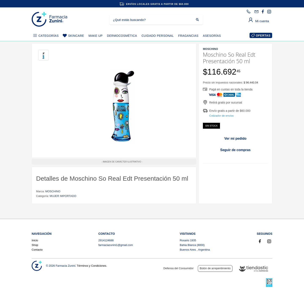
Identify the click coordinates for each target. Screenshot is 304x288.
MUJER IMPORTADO (63, 196)
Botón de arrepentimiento (215, 268)
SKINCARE (76, 35)
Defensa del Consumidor (178, 268)
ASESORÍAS (212, 35)
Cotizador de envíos (221, 115)
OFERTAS (263, 35)
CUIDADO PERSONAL (157, 35)
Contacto (37, 249)
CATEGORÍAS (48, 35)
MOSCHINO (52, 191)
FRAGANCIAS (188, 35)
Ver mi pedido (235, 138)
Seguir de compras (235, 150)
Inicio (35, 240)
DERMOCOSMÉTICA (122, 35)
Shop (35, 245)
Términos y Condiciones (91, 265)
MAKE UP (95, 35)
